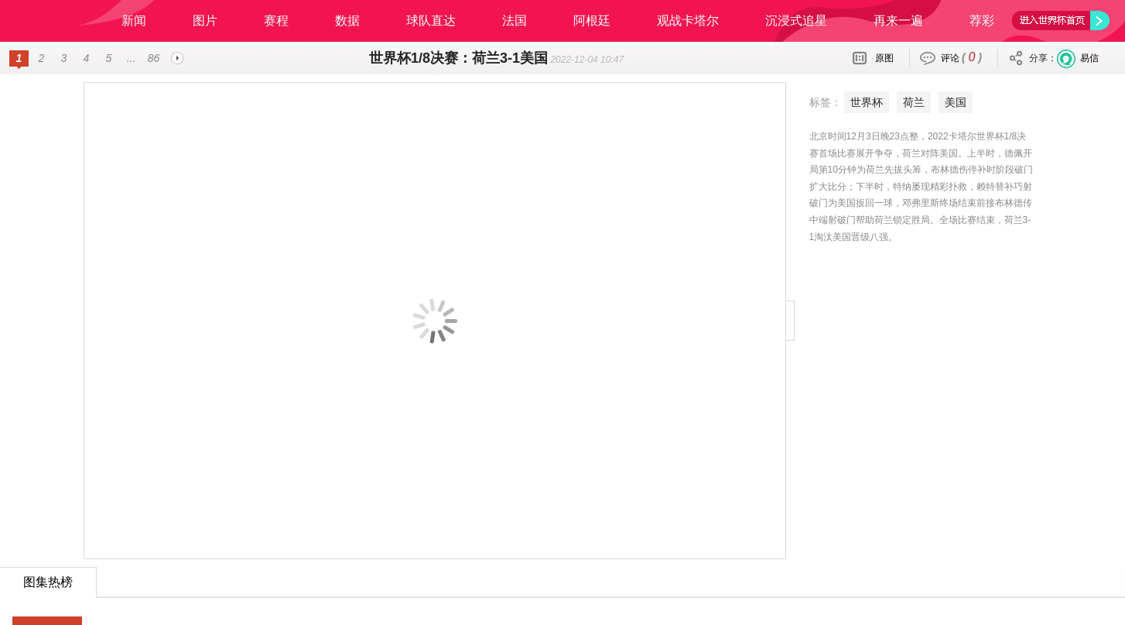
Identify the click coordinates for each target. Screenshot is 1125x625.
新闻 (133, 20)
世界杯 (814, 102)
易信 (1089, 58)
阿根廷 (591, 20)
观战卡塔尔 (688, 20)
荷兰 (861, 102)
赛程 (276, 20)
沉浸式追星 (796, 20)
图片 (205, 20)
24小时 (48, 591)
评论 (961, 57)
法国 (514, 20)
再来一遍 (898, 20)
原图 (884, 58)
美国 (903, 102)
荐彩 (981, 20)
